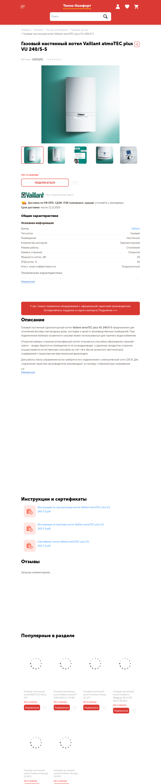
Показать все (28, 281)
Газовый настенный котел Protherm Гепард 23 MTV (36, 773)
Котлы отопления (56, 29)
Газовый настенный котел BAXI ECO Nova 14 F (35, 694)
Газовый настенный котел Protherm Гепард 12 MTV (65, 773)
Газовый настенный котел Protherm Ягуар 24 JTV (94, 694)
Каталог (38, 29)
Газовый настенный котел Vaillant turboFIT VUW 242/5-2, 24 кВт (65, 694)
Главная (25, 29)
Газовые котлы (79, 29)
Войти (118, 6)
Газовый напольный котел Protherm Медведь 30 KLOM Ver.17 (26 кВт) (123, 696)
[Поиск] (80, 16)
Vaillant (135, 228)
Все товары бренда (60, 195)
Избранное (127, 6)
